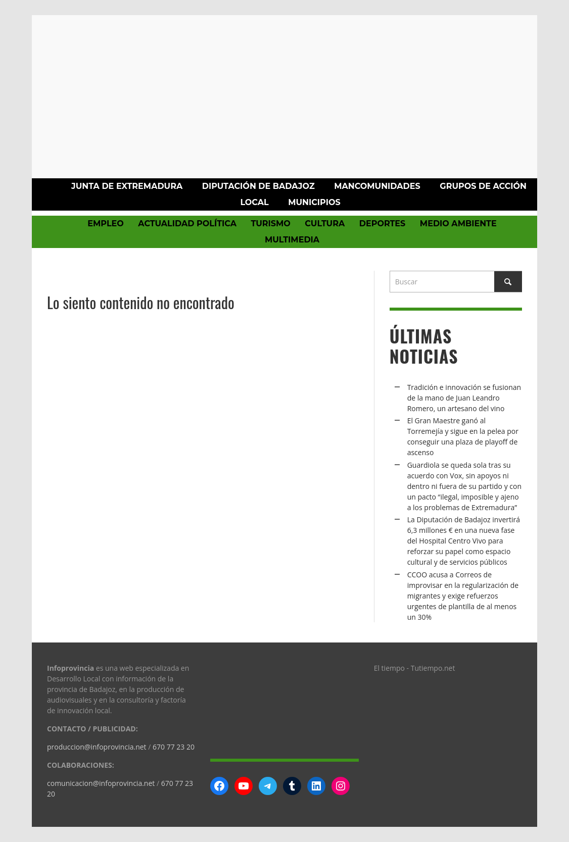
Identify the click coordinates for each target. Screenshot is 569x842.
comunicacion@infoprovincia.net (101, 783)
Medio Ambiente (458, 223)
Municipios (314, 202)
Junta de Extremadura (126, 186)
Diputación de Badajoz (258, 186)
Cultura (325, 223)
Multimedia (292, 239)
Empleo (105, 223)
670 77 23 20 (174, 747)
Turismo (270, 223)
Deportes (382, 223)
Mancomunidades (377, 186)
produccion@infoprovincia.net (97, 747)
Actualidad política (187, 223)
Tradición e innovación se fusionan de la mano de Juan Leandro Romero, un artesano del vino (464, 397)
